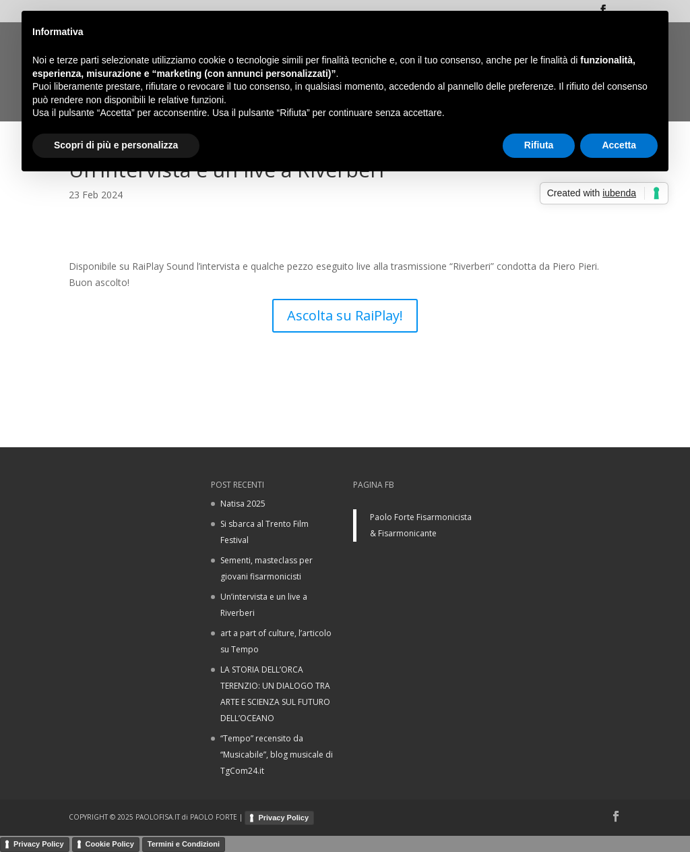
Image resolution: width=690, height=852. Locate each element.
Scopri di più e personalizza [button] (116, 145)
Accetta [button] (619, 145)
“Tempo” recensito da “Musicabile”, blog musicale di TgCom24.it (276, 754)
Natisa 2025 (242, 503)
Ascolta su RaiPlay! (345, 315)
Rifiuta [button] (539, 145)
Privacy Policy (283, 818)
